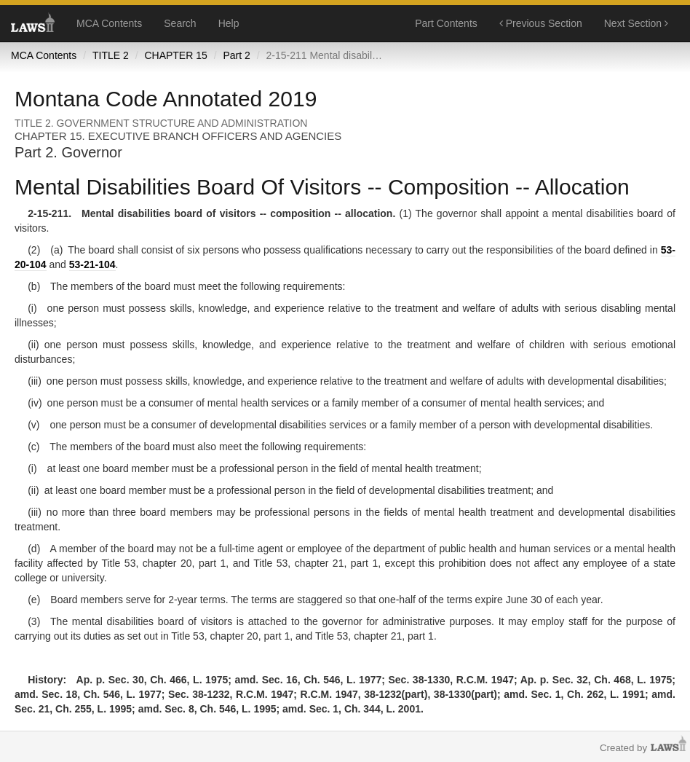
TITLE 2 (110, 55)
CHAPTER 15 (175, 55)
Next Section (636, 23)
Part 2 (236, 55)
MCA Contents (109, 23)
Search (180, 23)
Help (228, 23)
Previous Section (540, 23)
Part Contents (446, 23)
